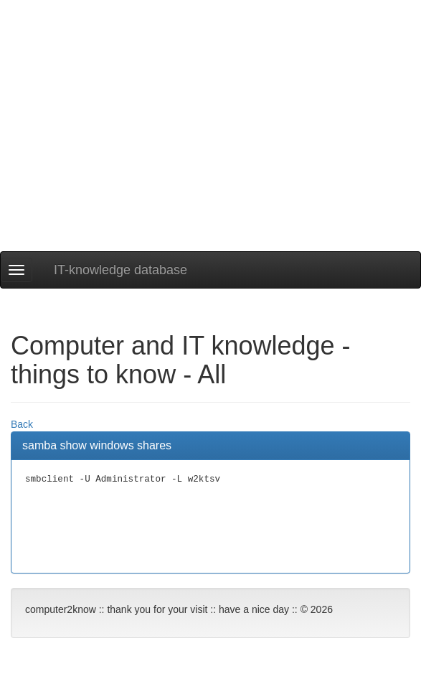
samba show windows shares (96, 445)
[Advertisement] (210, 150)
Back (22, 424)
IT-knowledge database (120, 270)
